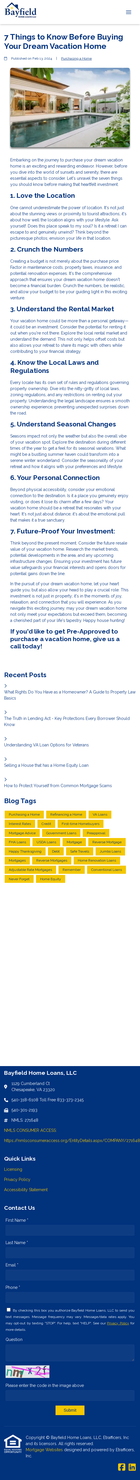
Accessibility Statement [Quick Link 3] (26, 1189)
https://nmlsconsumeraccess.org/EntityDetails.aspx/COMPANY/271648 (72, 1140)
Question (14, 1339)
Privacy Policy (118, 1323)
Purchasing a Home (76, 58)
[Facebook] (121, 1467)
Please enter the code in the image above (45, 1385)
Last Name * (17, 1242)
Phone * (13, 1287)
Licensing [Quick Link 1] (13, 1169)
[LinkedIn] (132, 1467)
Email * (12, 1265)
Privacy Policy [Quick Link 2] (17, 1179)
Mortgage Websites (45, 1449)
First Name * (17, 1220)
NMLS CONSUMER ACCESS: (30, 1130)
